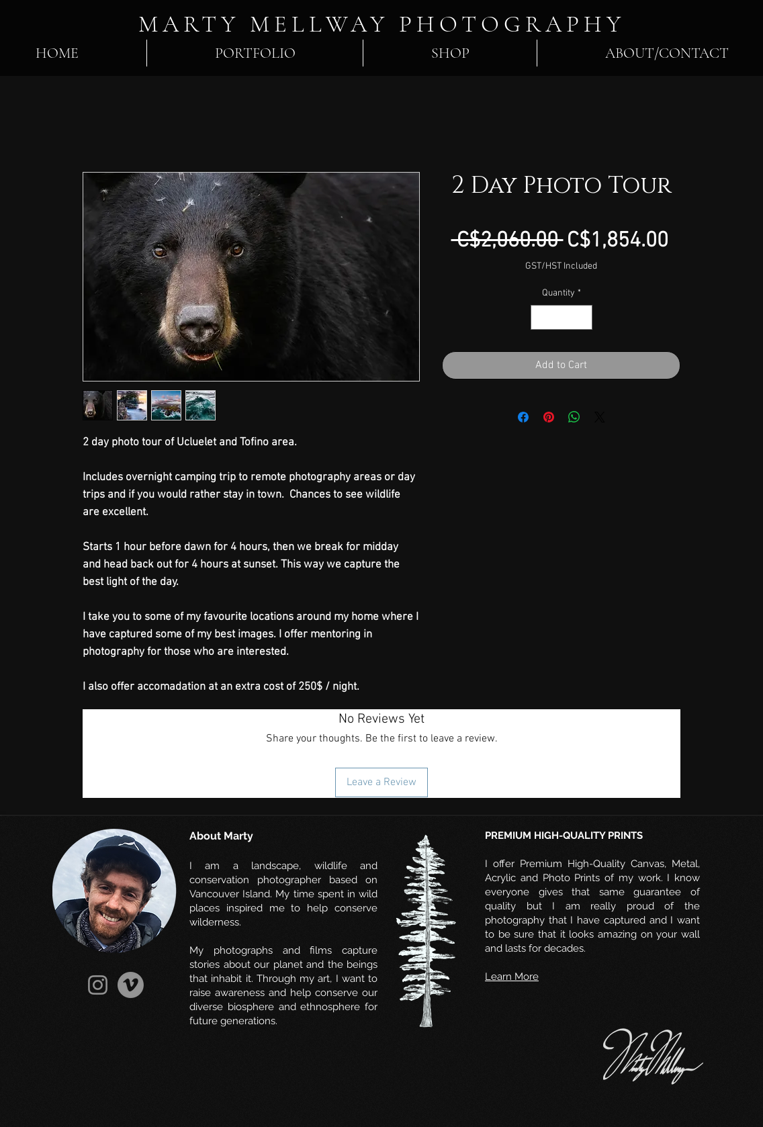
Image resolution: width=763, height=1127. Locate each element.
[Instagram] (98, 985)
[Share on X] (600, 417)
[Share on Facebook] (523, 417)
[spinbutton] (561, 317)
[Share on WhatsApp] (574, 417)
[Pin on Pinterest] (549, 417)
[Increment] (582, 317)
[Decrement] (541, 317)
